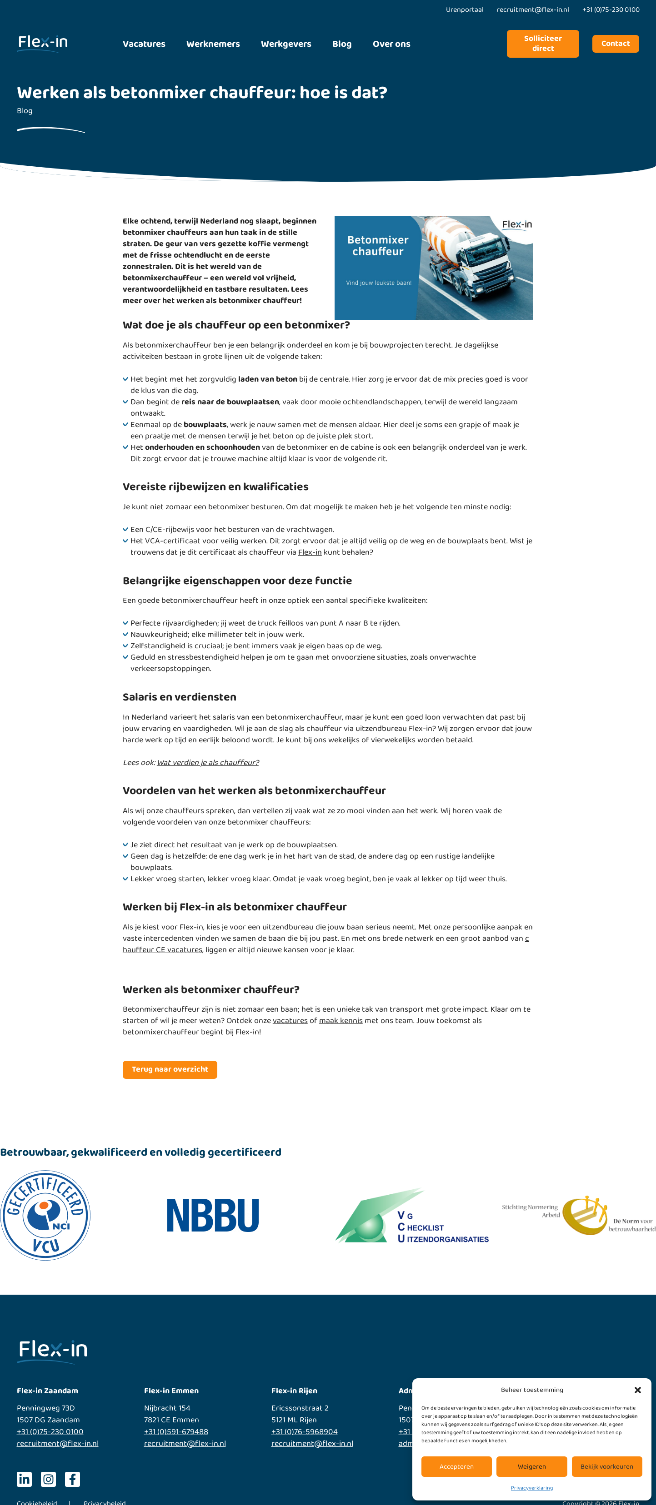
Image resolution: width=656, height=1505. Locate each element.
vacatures (290, 1020)
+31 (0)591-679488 (176, 1432)
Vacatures (144, 44)
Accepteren (457, 1466)
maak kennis (341, 1020)
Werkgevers (286, 44)
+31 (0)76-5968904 (304, 1432)
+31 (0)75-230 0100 (50, 1432)
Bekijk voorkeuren (607, 1466)
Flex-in (310, 552)
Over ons (392, 44)
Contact (615, 43)
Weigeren (532, 1466)
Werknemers (213, 44)
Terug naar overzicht (170, 1069)
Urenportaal (465, 9)
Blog (342, 44)
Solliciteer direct (543, 43)
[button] (637, 1390)
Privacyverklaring (532, 1488)
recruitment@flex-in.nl (58, 1443)
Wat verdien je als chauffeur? (208, 762)
